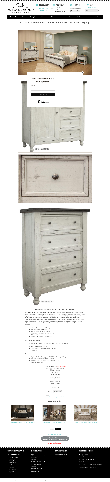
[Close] (82, 72)
